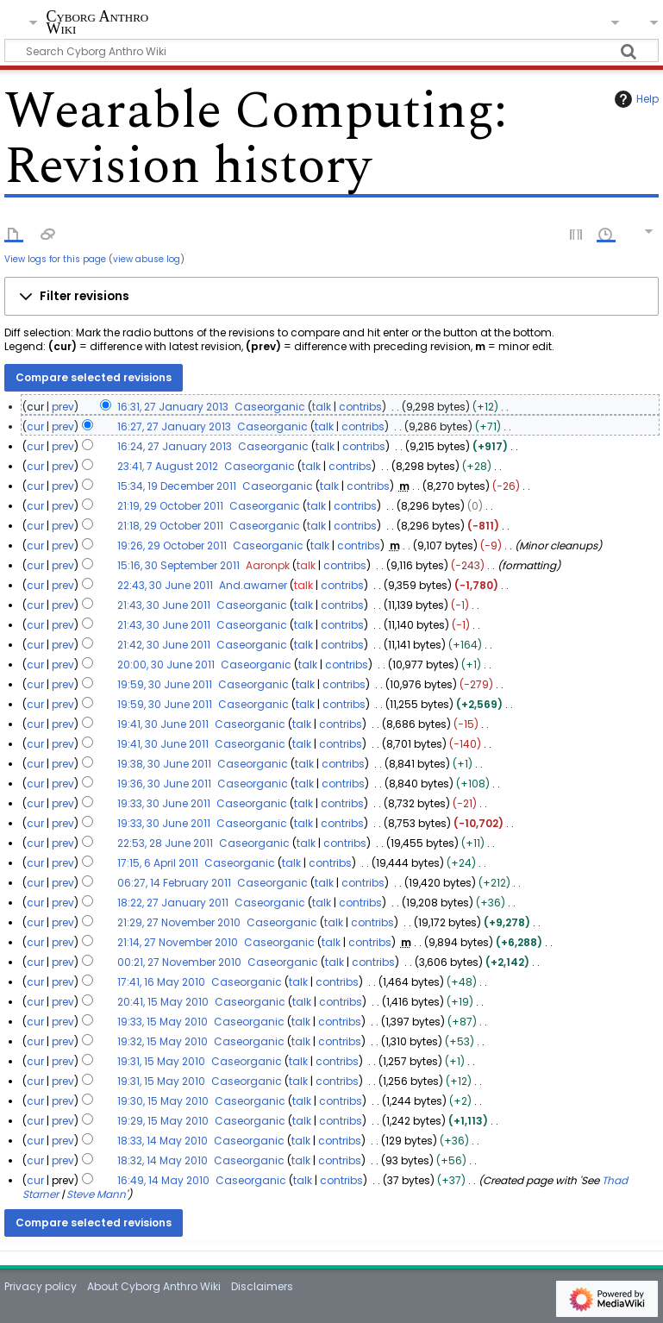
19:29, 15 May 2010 (163, 1120)
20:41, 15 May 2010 (163, 1001)
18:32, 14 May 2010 (162, 1160)
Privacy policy (40, 1286)
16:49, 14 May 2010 (163, 1180)
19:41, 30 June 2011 (163, 724)
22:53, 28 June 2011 (165, 843)
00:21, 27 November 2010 (179, 962)
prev (63, 406)
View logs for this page (55, 259)
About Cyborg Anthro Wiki (154, 1286)
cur (35, 426)
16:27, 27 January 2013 (174, 426)
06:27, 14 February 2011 (174, 882)
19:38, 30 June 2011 (164, 763)
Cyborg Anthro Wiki (97, 22)
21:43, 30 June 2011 (163, 605)
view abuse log (146, 259)
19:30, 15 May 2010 (163, 1101)
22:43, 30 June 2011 (165, 585)
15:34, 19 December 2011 (176, 486)
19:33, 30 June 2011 (163, 803)
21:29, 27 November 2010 (179, 922)
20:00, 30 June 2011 (166, 664)
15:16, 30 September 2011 (178, 565)
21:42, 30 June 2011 (163, 644)
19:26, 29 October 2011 (172, 545)
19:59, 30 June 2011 (164, 684)
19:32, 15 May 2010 (162, 1041)
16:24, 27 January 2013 (174, 446)
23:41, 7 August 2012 (167, 466)
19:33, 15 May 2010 (162, 1021)
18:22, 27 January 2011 (172, 902)
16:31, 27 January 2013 (172, 406)
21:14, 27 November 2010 (177, 942)
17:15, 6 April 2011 (157, 863)
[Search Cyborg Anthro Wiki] (331, 50)
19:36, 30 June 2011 (164, 783)
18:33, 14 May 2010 (162, 1140)
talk (321, 406)
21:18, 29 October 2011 (170, 525)
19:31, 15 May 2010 (161, 1061)
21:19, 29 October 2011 (170, 505)
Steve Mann (96, 1194)
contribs (360, 406)
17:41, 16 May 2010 (161, 982)
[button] (331, 296)
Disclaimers (262, 1286)
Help (634, 99)
